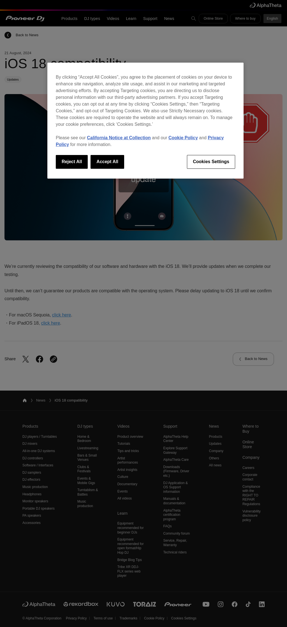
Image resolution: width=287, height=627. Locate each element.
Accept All (107, 161)
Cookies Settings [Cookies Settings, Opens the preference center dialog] (211, 161)
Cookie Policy (183, 137)
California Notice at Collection (119, 137)
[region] (145, 120)
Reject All (72, 161)
